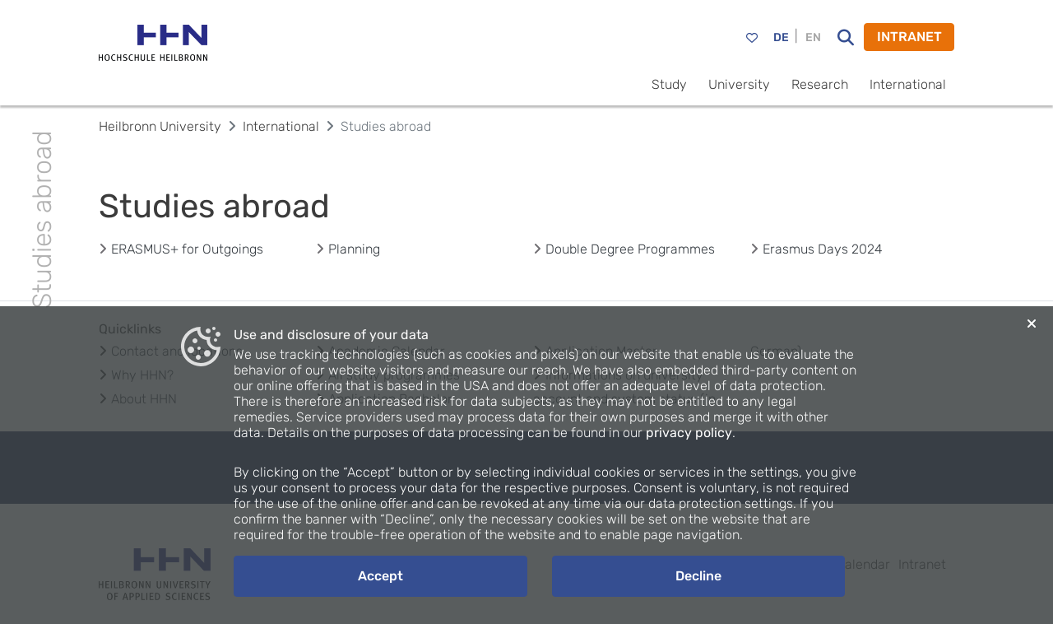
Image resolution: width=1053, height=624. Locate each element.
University (739, 84)
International (908, 84)
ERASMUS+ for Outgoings (187, 249)
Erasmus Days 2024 (823, 249)
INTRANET (909, 36)
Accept (380, 576)
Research (819, 84)
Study (669, 84)
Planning (354, 249)
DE (781, 37)
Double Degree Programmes (630, 249)
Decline (698, 576)
